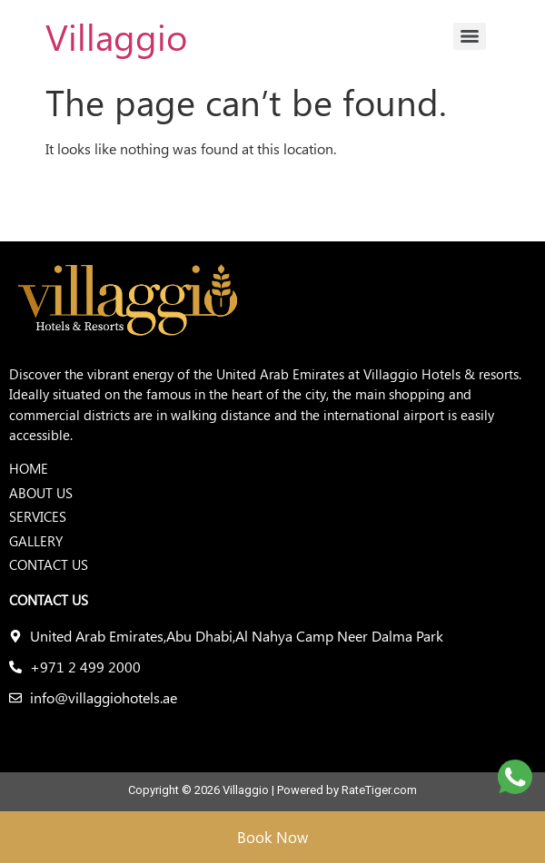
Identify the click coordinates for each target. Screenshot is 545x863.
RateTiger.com (379, 790)
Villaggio (116, 36)
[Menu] (469, 36)
